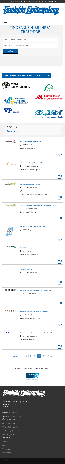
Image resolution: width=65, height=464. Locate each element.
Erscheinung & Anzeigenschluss (14, 431)
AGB (4, 445)
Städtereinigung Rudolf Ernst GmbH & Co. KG (38, 205)
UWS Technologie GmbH (29, 248)
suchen (10, 51)
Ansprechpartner (8, 435)
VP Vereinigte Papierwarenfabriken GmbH (36, 333)
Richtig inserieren (8, 424)
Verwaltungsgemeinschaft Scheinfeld (34, 311)
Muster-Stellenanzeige (10, 427)
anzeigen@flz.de (14, 416)
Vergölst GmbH (26, 269)
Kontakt (5, 442)
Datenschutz (6, 453)
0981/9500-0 (13, 413)
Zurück (15, 356)
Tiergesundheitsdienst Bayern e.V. (33, 226)
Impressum (6, 449)
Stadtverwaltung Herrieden (30, 141)
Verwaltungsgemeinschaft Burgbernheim (35, 290)
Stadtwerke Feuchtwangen (30, 184)
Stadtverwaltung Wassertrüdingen (33, 163)
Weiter (49, 356)
